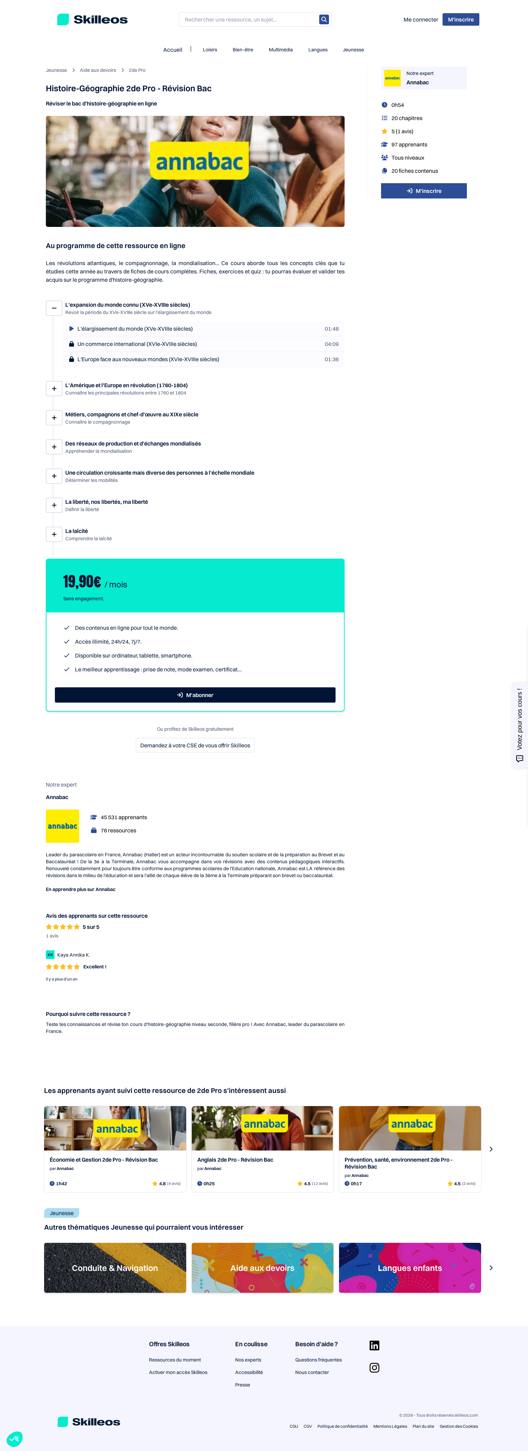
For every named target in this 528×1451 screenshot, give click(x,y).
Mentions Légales (390, 1426)
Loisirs (210, 49)
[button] (14, 1439)
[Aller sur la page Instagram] (374, 1367)
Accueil (172, 49)
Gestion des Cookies (459, 1426)
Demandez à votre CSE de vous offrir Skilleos (195, 745)
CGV (308, 1426)
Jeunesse (353, 49)
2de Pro (137, 70)
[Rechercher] (324, 19)
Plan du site (423, 1426)
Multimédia (281, 49)
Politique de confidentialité (342, 1426)
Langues (318, 49)
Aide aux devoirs (98, 70)
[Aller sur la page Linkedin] (374, 1345)
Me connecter (421, 19)
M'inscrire (424, 190)
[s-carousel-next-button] (491, 1149)
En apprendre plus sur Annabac (81, 889)
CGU (294, 1426)
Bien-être (243, 49)
